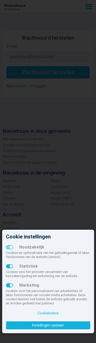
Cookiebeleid (48, 313)
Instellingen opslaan (48, 325)
